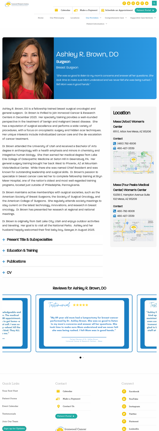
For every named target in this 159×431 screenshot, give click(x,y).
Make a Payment (88, 10)
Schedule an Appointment (119, 10)
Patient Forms (9, 398)
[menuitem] (40, 18)
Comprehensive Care (114, 18)
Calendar (65, 10)
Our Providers (92, 18)
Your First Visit (10, 391)
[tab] (52, 240)
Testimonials (9, 414)
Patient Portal (144, 10)
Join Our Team (10, 421)
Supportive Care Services (141, 18)
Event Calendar (10, 406)
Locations (75, 18)
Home (40, 18)
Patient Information (95, 24)
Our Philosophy (57, 18)
